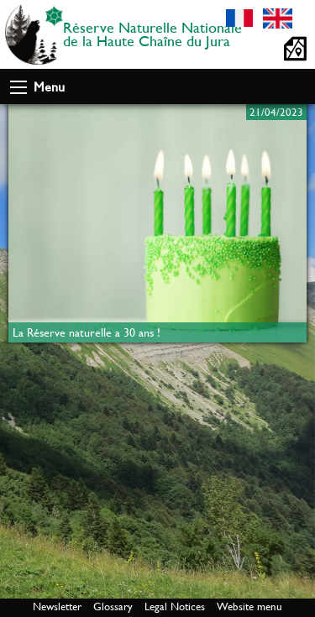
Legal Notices (174, 606)
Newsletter (57, 606)
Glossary (113, 606)
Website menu (249, 606)
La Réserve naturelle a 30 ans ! (86, 332)
